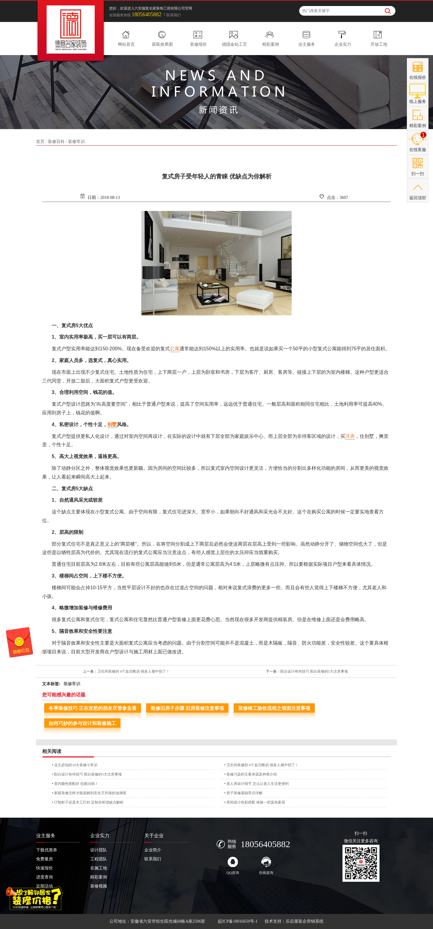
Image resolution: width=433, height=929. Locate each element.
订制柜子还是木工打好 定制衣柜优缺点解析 (89, 802)
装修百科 (56, 141)
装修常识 (76, 141)
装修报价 (198, 44)
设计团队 (98, 850)
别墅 (112, 424)
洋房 (350, 436)
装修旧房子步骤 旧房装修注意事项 (187, 708)
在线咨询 (266, 866)
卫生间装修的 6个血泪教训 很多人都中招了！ (133, 671)
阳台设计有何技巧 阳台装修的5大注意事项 (314, 671)
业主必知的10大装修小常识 (75, 765)
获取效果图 (162, 44)
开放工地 (378, 44)
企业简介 (152, 850)
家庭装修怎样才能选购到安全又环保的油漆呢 (90, 793)
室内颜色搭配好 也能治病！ (76, 784)
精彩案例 (270, 44)
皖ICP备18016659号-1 (237, 921)
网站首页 (126, 44)
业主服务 (306, 44)
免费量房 (44, 859)
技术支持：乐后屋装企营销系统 (294, 921)
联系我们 (173, 15)
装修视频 (98, 886)
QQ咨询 (232, 866)
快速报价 (44, 868)
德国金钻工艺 (234, 44)
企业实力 (342, 44)
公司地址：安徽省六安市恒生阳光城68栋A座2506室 (157, 921)
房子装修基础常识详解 (244, 793)
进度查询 (44, 877)
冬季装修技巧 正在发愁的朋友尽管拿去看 (93, 708)
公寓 (175, 348)
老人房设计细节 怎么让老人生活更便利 (257, 784)
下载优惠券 (46, 850)
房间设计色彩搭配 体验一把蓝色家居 (255, 802)
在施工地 (98, 868)
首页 (40, 141)
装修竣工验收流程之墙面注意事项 (274, 708)
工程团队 (98, 859)
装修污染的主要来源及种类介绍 (251, 774)
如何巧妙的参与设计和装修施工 (82, 723)
